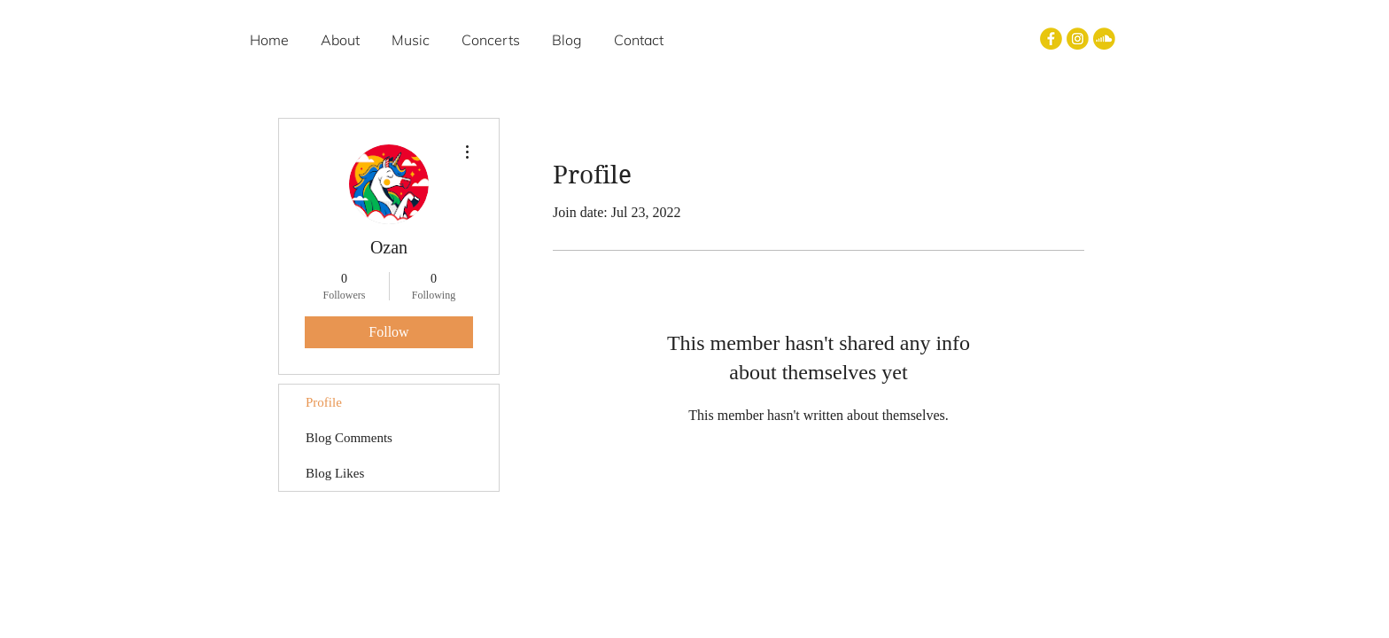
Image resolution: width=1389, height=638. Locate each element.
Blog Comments (349, 438)
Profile (324, 402)
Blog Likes (335, 473)
